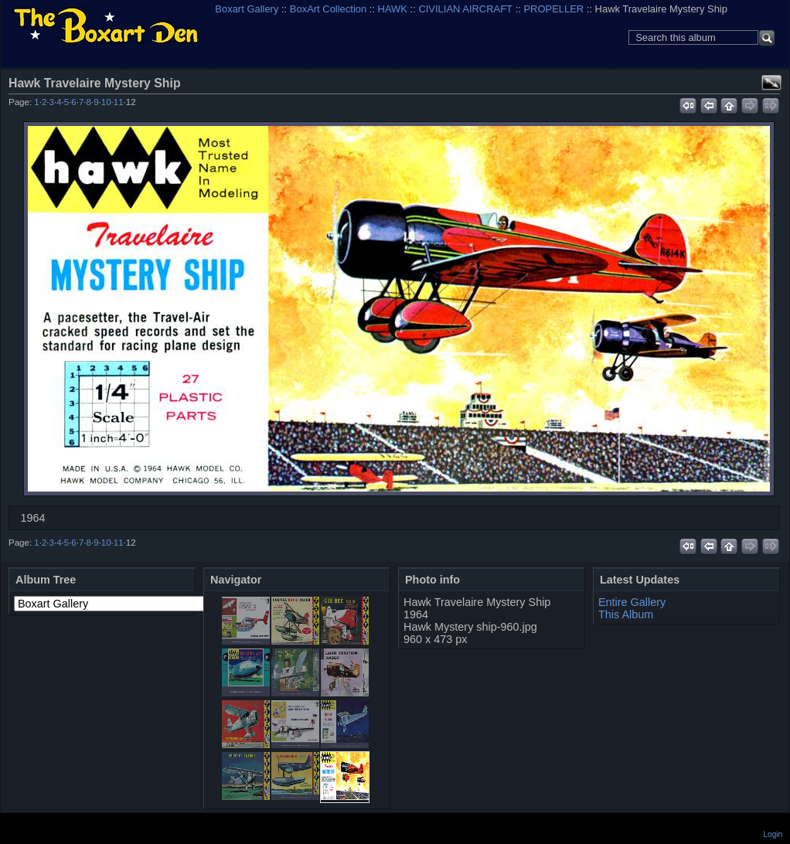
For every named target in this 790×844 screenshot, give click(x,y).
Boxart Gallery (246, 9)
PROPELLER (553, 9)
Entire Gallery (632, 602)
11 (119, 102)
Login (773, 834)
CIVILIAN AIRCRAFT (465, 9)
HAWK (392, 9)
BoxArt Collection (328, 9)
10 (106, 102)
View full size (771, 82)
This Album (625, 614)
